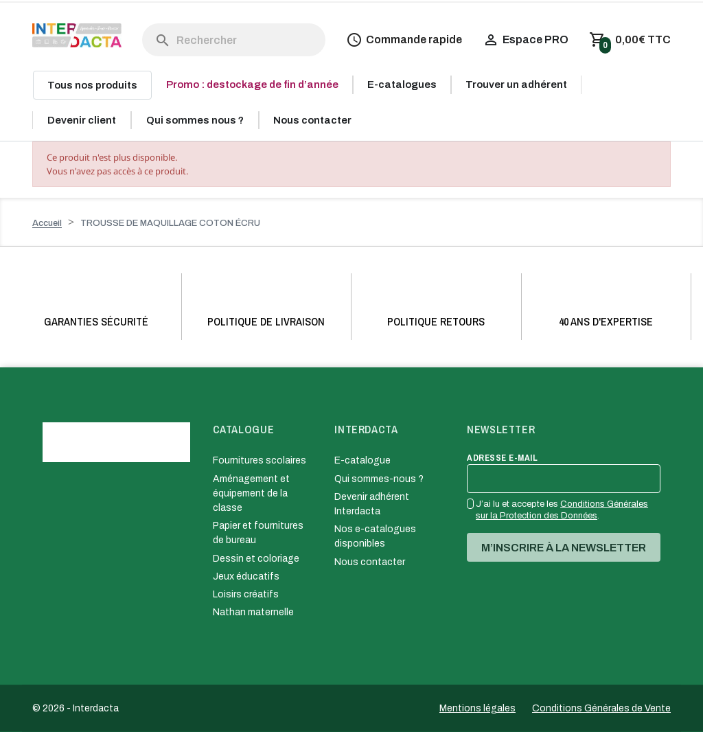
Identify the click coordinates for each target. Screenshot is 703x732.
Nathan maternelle (253, 612)
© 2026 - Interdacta (75, 708)
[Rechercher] (233, 39)
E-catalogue (362, 460)
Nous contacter (369, 562)
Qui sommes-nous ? (379, 479)
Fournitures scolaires (259, 460)
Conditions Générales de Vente (601, 708)
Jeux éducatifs (246, 576)
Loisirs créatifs (246, 594)
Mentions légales (477, 708)
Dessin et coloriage (256, 558)
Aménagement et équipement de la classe (251, 493)
